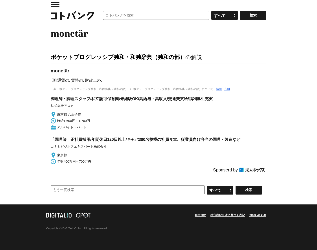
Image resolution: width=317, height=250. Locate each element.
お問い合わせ (257, 215)
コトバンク (72, 15)
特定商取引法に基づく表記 (227, 215)
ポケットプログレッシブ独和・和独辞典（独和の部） (118, 57)
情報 (219, 89)
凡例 (227, 89)
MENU (55, 4)
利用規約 (200, 215)
